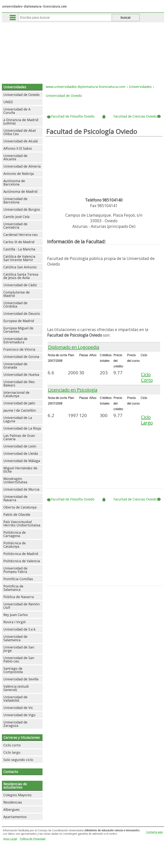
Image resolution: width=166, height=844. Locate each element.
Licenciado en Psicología (72, 390)
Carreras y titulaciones (21, 737)
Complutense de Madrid (16, 294)
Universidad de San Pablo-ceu (18, 659)
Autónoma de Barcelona (14, 182)
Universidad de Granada (15, 365)
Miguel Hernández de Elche (20, 470)
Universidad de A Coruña (16, 111)
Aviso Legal (10, 838)
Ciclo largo (11, 752)
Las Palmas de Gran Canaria (19, 437)
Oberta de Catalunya (20, 507)
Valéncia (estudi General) (16, 688)
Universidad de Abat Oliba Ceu (19, 132)
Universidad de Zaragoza (15, 724)
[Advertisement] (83, 50)
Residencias (12, 802)
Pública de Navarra (18, 597)
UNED (8, 102)
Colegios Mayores (17, 795)
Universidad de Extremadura (15, 340)
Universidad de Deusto (21, 313)
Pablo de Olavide (16, 514)
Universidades (14, 87)
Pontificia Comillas (18, 579)
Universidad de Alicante (15, 157)
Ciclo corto (12, 745)
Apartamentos (15, 817)
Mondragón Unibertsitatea (15, 480)
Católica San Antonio (20, 267)
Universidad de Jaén (19, 403)
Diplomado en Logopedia (73, 347)
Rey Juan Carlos (15, 614)
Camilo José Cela (16, 216)
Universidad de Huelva (21, 374)
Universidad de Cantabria (15, 226)
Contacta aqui (154, 832)
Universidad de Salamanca (15, 638)
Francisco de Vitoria (19, 349)
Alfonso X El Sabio (17, 148)
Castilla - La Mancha (19, 249)
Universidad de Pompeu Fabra (15, 570)
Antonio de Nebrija (18, 173)
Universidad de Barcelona (15, 200)
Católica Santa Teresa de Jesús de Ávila (20, 276)
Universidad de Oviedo (21, 94)
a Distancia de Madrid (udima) (20, 121)
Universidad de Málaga (21, 460)
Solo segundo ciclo (18, 759)
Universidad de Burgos (21, 209)
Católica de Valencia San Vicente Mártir (19, 258)
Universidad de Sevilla (20, 679)
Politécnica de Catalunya (14, 545)
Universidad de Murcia (21, 489)
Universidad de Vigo (19, 715)
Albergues (11, 809)
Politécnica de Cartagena (14, 534)
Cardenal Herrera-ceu (20, 234)
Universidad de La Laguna (17, 419)
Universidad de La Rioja (22, 428)
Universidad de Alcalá (20, 141)
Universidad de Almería (22, 166)
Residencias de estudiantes (15, 786)
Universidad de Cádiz (20, 285)
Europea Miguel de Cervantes (18, 330)
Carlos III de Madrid (18, 242)
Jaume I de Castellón (19, 410)
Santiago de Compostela (13, 670)
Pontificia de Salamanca (13, 588)
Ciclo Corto (147, 377)
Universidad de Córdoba (15, 304)
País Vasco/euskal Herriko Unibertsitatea (21, 523)
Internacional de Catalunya (16, 394)
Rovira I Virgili (14, 622)
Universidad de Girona (21, 356)
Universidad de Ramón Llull (21, 606)
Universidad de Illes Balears (19, 383)
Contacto (10, 771)
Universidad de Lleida (20, 453)
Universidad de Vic (18, 707)
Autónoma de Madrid (20, 191)
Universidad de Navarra (15, 498)
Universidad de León (19, 446)
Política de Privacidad (32, 838)
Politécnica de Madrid (20, 553)
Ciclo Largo (147, 420)
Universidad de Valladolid (15, 699)
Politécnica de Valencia (21, 561)
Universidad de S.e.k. (19, 629)
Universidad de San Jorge (18, 649)
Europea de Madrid (18, 321)
